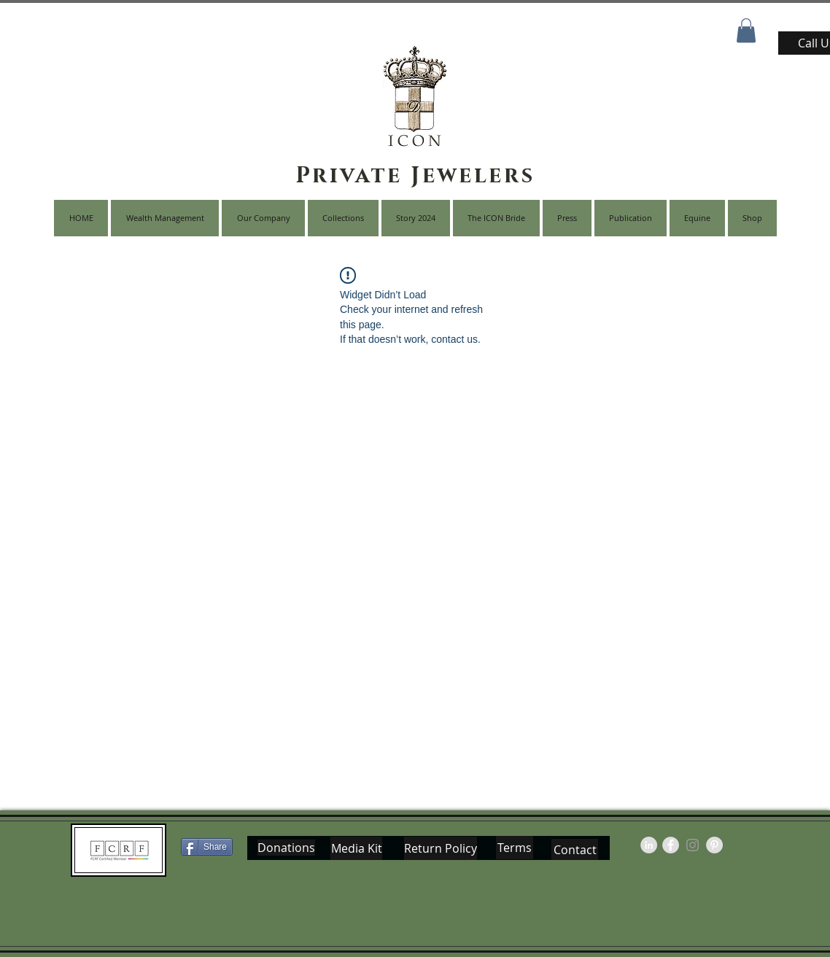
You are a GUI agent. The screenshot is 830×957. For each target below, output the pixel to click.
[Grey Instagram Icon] (692, 845)
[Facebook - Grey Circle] (670, 845)
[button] (746, 30)
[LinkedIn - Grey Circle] (648, 845)
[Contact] (574, 849)
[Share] (207, 847)
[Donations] (286, 848)
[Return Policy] (440, 848)
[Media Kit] (356, 848)
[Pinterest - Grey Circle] (714, 845)
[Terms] (514, 847)
